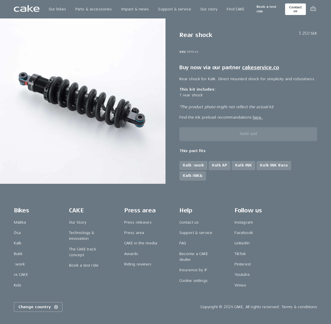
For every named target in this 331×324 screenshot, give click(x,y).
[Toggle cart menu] (313, 9)
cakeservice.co (260, 67)
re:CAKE (21, 274)
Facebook (244, 233)
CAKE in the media (140, 243)
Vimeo (240, 285)
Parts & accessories (93, 9)
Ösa (17, 233)
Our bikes (57, 9)
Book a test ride (266, 9)
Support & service (174, 9)
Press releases (138, 222)
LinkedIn (242, 243)
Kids (18, 285)
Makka (20, 222)
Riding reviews (137, 264)
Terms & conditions (299, 307)
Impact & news (135, 9)
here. (258, 117)
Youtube (242, 274)
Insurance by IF (193, 270)
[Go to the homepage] (27, 9)
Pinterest (243, 264)
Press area (134, 233)
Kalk (18, 243)
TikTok (240, 254)
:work (19, 264)
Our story (208, 9)
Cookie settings (193, 280)
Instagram (244, 222)
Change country (38, 307)
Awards (131, 254)
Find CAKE (235, 9)
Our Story (77, 222)
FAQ (182, 243)
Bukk (18, 254)
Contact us (295, 9)
